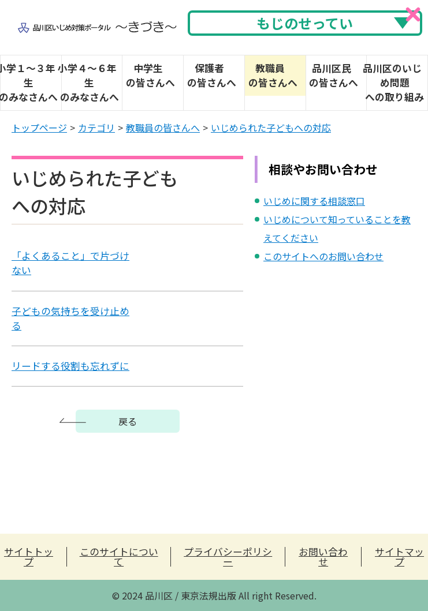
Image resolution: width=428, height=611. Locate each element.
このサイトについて (119, 557)
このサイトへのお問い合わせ (323, 256)
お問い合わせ (323, 557)
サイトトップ (28, 557)
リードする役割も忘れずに (70, 366)
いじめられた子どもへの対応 (271, 127)
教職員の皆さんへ (163, 127)
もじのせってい (304, 23)
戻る (127, 421)
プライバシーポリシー (228, 557)
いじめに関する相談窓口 (314, 201)
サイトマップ (399, 557)
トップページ (39, 127)
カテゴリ (96, 127)
